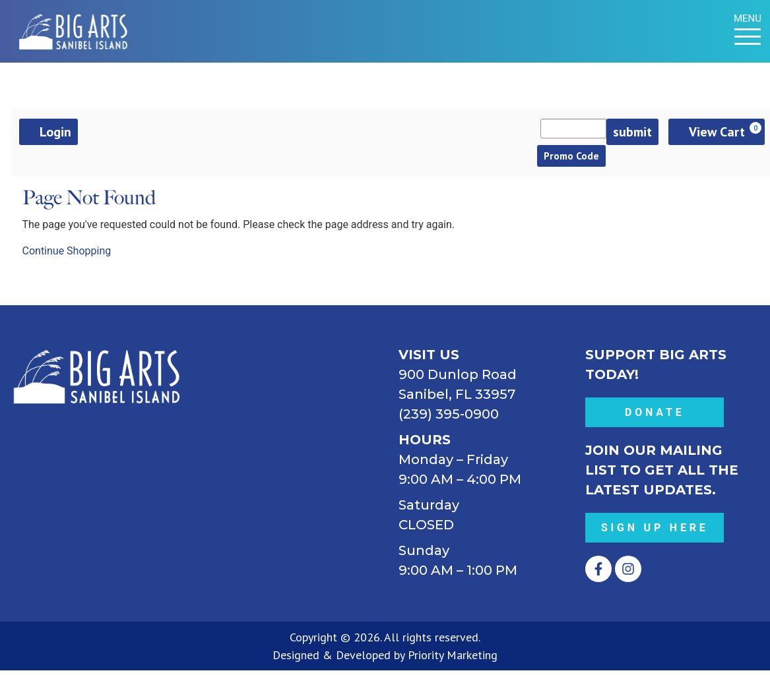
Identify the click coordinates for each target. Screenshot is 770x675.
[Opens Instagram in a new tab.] (628, 573)
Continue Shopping (67, 255)
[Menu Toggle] (747, 36)
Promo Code (577, 158)
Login (48, 131)
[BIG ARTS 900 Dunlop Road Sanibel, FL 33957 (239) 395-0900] (291, 448)
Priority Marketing (452, 659)
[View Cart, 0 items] (716, 132)
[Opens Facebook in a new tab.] (598, 573)
